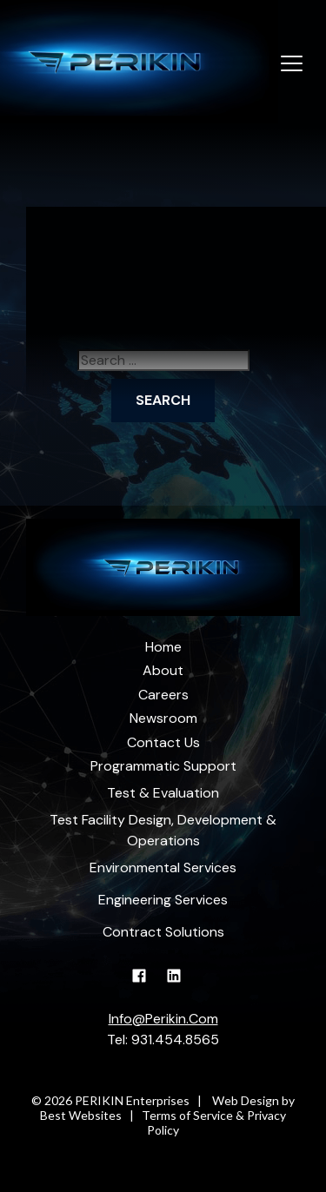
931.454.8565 (175, 1039)
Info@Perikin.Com (163, 1019)
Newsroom (163, 718)
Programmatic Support (163, 766)
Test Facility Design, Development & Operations (163, 830)
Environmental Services (163, 867)
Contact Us (163, 742)
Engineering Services (163, 900)
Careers (163, 694)
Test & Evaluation (163, 793)
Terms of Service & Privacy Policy (214, 1122)
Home (163, 647)
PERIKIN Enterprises (132, 1100)
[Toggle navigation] (291, 64)
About (163, 670)
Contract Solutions (163, 932)
